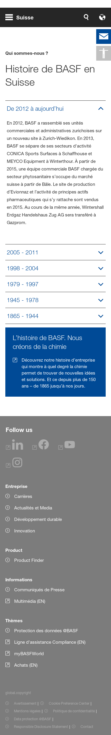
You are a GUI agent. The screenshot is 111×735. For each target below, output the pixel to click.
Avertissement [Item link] (25, 703)
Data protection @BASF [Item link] (32, 719)
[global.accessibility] (103, 53)
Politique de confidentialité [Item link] (74, 711)
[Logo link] (87, 17)
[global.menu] (21, 17)
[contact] (103, 36)
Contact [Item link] (87, 726)
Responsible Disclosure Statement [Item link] (41, 726)
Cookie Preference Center (69, 703)
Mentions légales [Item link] (27, 711)
